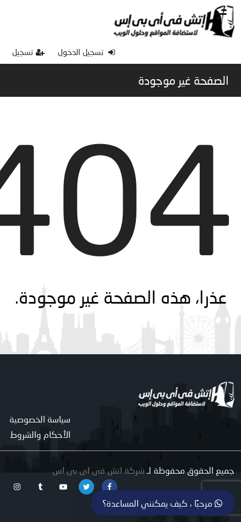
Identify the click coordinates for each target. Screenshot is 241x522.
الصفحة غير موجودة (183, 80)
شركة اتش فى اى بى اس (98, 470)
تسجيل (28, 52)
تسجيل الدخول (86, 52)
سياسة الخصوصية (39, 419)
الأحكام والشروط (40, 434)
